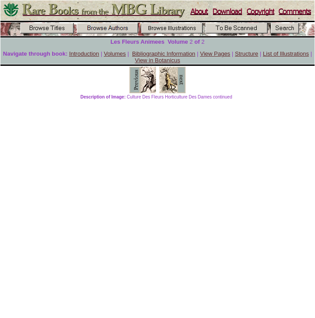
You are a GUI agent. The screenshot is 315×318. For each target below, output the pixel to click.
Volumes (115, 53)
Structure (246, 53)
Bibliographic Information (163, 53)
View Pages (215, 53)
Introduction (84, 53)
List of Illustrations (286, 53)
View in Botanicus (157, 60)
